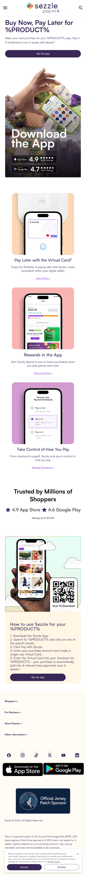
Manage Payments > (43, 467)
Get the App (43, 53)
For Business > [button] (13, 712)
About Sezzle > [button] (13, 723)
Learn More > (43, 278)
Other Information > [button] (16, 734)
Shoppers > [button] (11, 701)
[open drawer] (5, 7)
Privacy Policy (54, 861)
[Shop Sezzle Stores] (80, 7)
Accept (24, 867)
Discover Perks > (43, 373)
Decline (61, 867)
